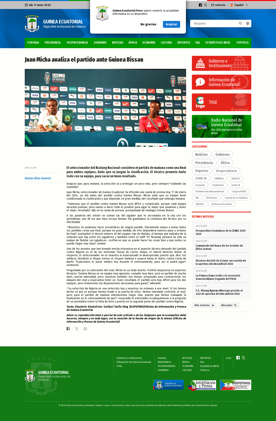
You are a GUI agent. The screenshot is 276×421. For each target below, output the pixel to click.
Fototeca (243, 42)
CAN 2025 (199, 204)
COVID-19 (201, 178)
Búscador (229, 305)
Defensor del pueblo (221, 204)
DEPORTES (183, 42)
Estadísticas (218, 185)
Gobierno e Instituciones (129, 358)
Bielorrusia (211, 197)
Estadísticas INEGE (217, 42)
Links (228, 358)
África (37, 178)
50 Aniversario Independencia (209, 191)
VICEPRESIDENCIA (77, 42)
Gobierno (222, 154)
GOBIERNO (100, 42)
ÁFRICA (133, 42)
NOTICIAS (117, 42)
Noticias (29, 178)
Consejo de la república (236, 197)
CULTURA (166, 42)
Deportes (46, 178)
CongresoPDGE (239, 191)
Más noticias (204, 305)
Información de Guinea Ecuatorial (134, 362)
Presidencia (204, 162)
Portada (33, 42)
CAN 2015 (235, 178)
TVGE (119, 366)
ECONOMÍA (148, 42)
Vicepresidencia (226, 171)
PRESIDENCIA (53, 42)
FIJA (197, 42)
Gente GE (235, 185)
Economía (200, 185)
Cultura (218, 178)
